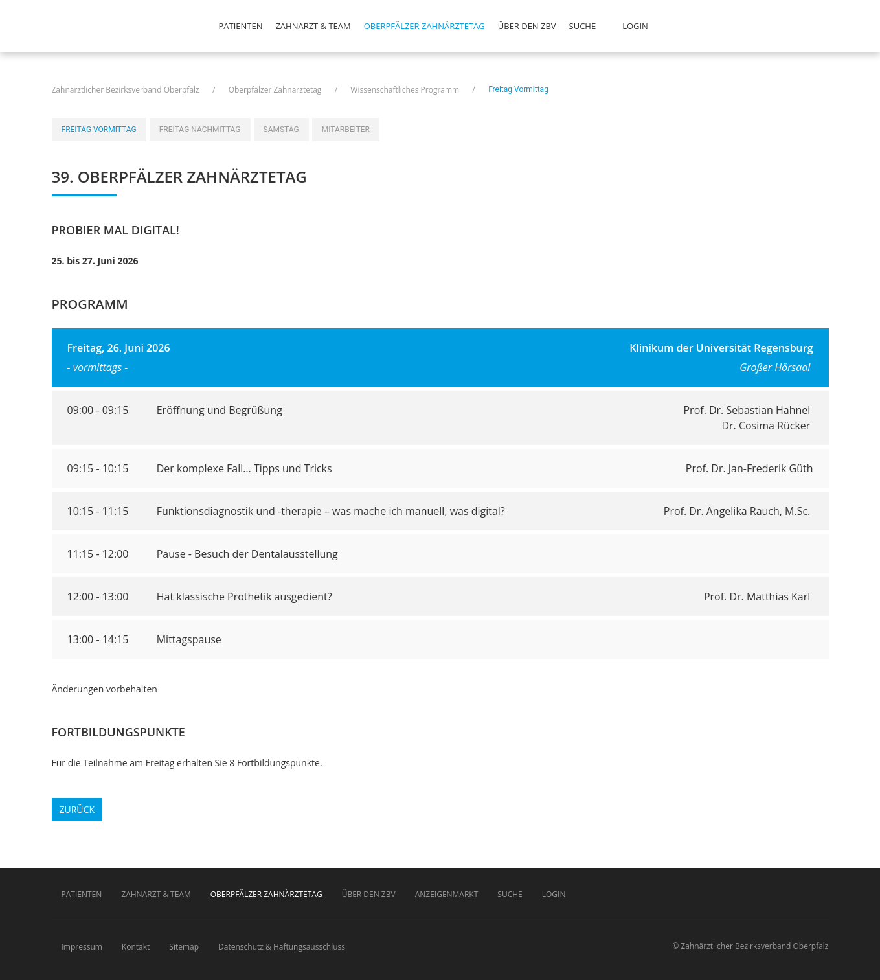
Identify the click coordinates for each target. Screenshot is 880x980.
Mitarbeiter (346, 129)
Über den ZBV (527, 26)
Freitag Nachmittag (200, 129)
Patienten (241, 26)
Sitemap (184, 946)
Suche (582, 26)
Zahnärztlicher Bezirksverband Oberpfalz (125, 89)
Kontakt (136, 946)
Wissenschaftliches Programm (404, 89)
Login (635, 26)
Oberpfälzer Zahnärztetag (424, 26)
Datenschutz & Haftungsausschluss (281, 946)
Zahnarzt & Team (312, 26)
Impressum (82, 946)
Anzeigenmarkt (447, 894)
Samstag (281, 129)
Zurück (77, 809)
